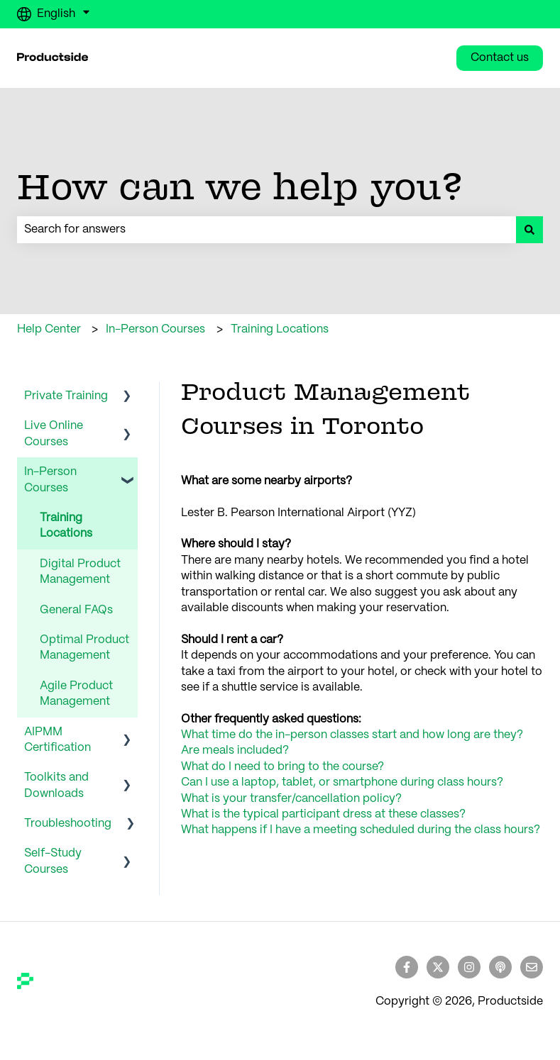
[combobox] (266, 229)
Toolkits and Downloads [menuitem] (56, 785)
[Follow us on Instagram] (469, 967)
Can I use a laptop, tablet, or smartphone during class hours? (342, 782)
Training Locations (280, 329)
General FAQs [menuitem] (76, 610)
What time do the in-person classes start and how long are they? (352, 735)
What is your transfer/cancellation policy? (291, 798)
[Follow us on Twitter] (438, 967)
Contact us (500, 57)
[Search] (529, 229)
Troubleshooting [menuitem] (67, 823)
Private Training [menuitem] (66, 396)
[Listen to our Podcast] (500, 967)
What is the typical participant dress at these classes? (323, 814)
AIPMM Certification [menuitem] (57, 740)
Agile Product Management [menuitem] (76, 694)
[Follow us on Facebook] (406, 967)
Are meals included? (235, 750)
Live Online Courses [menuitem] (53, 433)
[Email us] (531, 967)
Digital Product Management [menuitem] (80, 572)
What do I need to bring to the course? (282, 766)
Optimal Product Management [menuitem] (84, 648)
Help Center (49, 329)
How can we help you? (240, 185)
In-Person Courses (155, 329)
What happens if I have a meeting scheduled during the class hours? (360, 830)
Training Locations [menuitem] (66, 526)
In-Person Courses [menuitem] (50, 480)
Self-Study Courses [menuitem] (53, 861)
